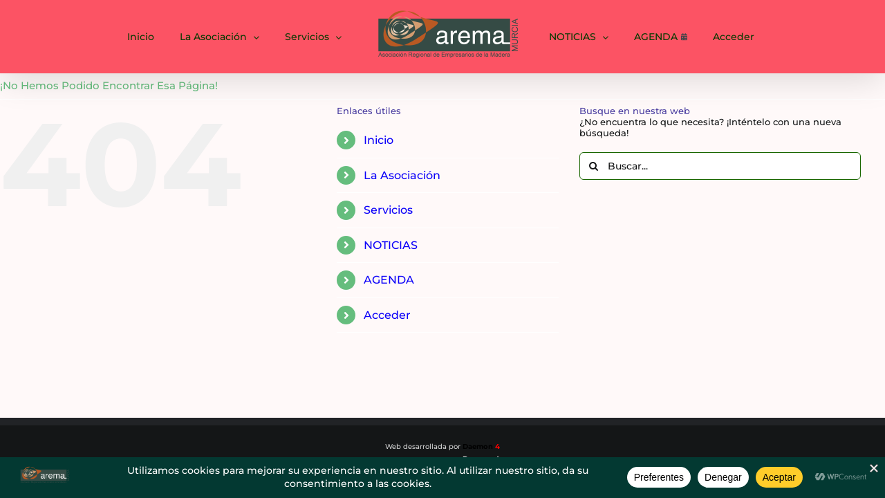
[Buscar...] (720, 166)
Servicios (388, 209)
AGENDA (389, 279)
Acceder (387, 315)
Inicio (378, 140)
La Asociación (402, 175)
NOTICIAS (391, 245)
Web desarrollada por (442, 446)
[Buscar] (593, 166)
